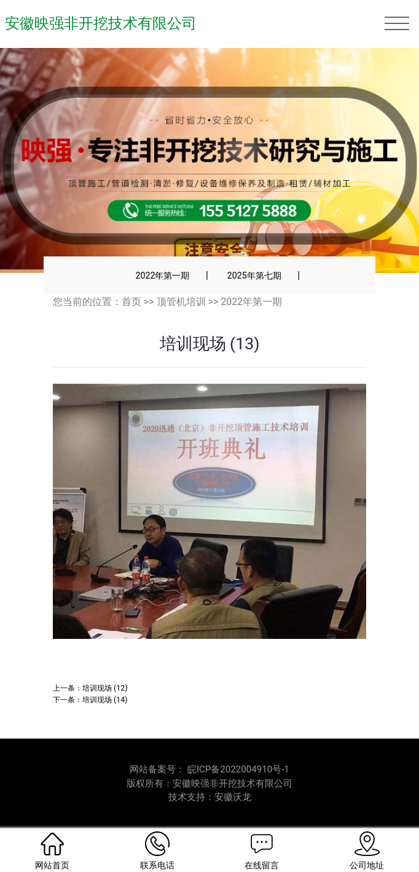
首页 (131, 301)
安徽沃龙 (232, 797)
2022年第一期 (162, 275)
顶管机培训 (181, 301)
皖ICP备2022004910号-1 (238, 769)
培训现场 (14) (105, 699)
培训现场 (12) (105, 687)
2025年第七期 (254, 275)
